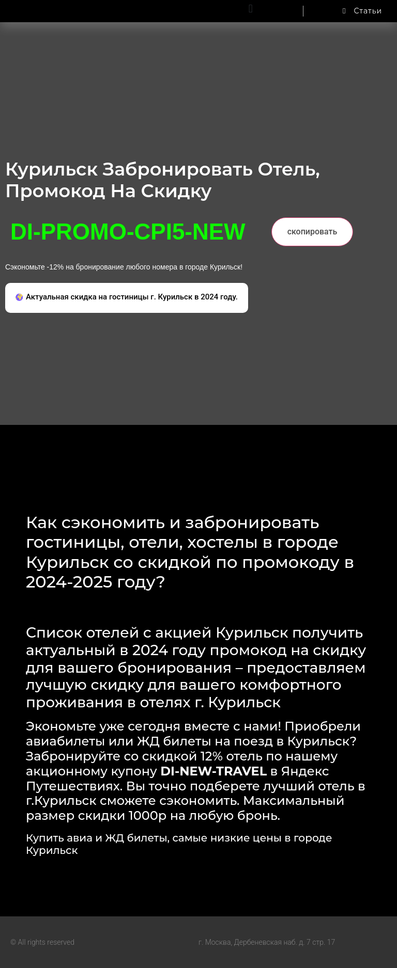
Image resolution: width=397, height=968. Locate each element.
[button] (250, 8)
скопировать (312, 231)
